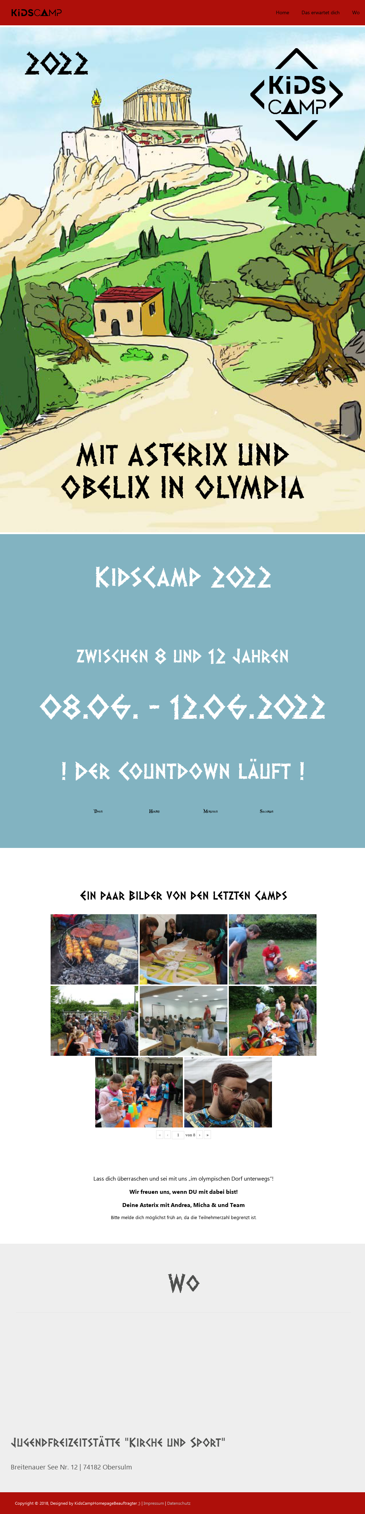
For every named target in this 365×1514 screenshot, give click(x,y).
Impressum (154, 1503)
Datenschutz (178, 1503)
